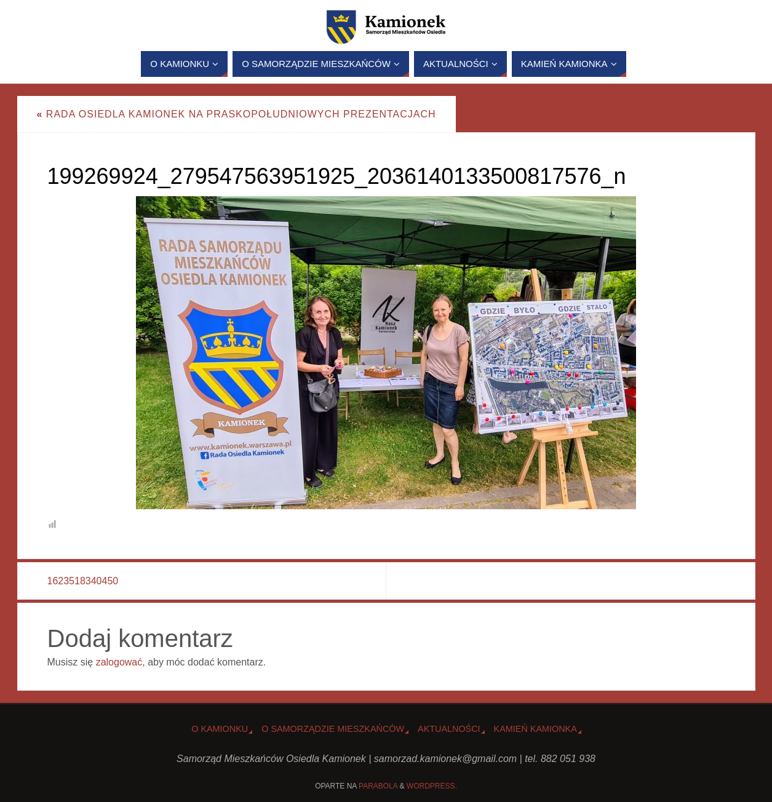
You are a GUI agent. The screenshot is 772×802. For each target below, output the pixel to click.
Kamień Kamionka (535, 729)
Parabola (378, 786)
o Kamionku (219, 729)
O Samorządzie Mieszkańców (332, 729)
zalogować (119, 662)
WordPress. (432, 786)
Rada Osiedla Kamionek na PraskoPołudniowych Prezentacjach (236, 114)
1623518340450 (83, 581)
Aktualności (449, 729)
